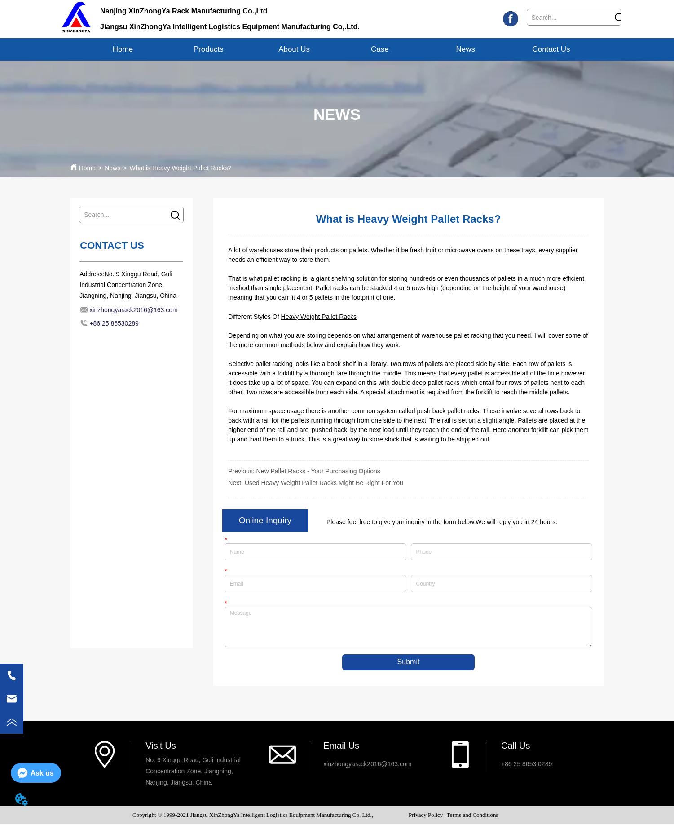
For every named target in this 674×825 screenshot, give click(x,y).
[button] (209, 49)
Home (87, 168)
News (112, 168)
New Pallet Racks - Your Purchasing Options (318, 471)
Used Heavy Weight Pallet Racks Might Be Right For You (324, 482)
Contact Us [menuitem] (551, 49)
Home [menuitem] (123, 49)
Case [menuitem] (380, 49)
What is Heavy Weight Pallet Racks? (180, 168)
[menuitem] (208, 49)
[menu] (337, 49)
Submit (408, 663)
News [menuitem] (465, 49)
